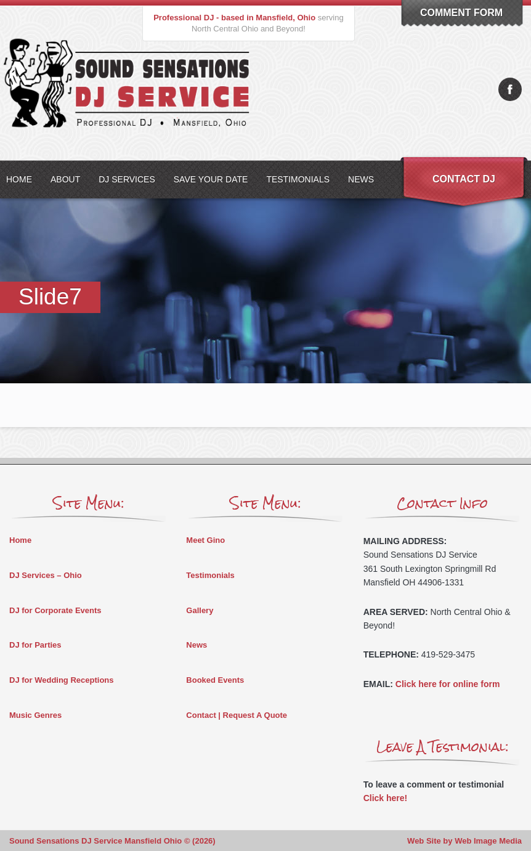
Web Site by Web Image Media (464, 840)
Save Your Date (211, 179)
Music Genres (35, 715)
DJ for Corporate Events (55, 610)
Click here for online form (447, 684)
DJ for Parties (35, 644)
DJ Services (127, 179)
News (361, 179)
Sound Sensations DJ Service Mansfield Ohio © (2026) (112, 840)
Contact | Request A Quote (236, 715)
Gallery (199, 610)
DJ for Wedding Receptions (61, 680)
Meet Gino (205, 540)
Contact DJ (463, 179)
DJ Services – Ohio (45, 575)
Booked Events (215, 680)
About (65, 179)
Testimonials (298, 179)
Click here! (385, 798)
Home (20, 540)
